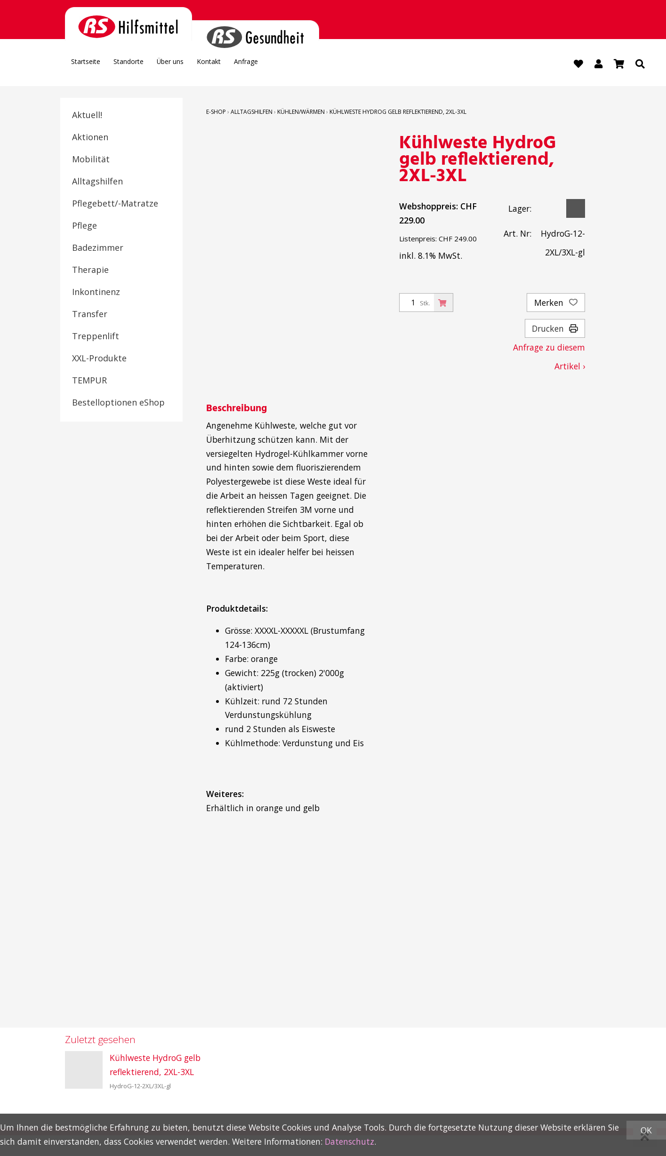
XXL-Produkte (99, 359)
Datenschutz (349, 1141)
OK (646, 1130)
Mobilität (91, 160)
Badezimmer (97, 249)
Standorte (147, 65)
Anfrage (299, 65)
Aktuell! (87, 116)
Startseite (92, 65)
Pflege (84, 226)
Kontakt (251, 65)
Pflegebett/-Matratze (115, 204)
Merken (556, 303)
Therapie (90, 271)
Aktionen (90, 138)
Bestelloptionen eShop (118, 403)
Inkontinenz (96, 293)
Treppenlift (95, 337)
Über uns (200, 65)
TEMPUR (89, 381)
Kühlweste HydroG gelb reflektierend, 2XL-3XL (397, 113)
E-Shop (216, 113)
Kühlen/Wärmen (301, 113)
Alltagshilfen (97, 182)
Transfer (89, 315)
